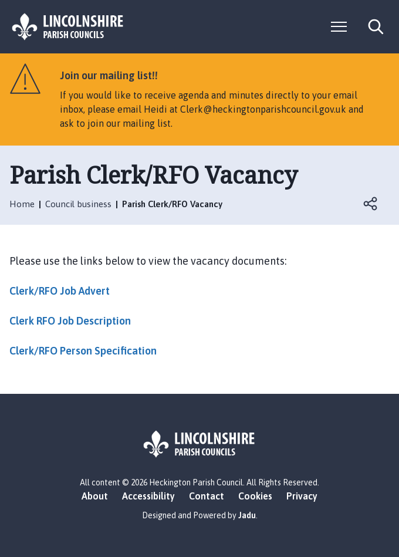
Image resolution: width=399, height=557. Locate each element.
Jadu (247, 515)
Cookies (255, 496)
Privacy (301, 496)
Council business (78, 204)
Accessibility (148, 496)
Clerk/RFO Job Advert (59, 291)
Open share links (370, 204)
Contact (206, 496)
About (95, 496)
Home (22, 204)
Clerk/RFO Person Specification (83, 351)
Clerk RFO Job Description (70, 321)
